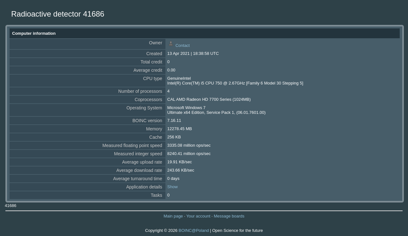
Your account (198, 216)
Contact (182, 45)
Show (172, 186)
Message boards (229, 216)
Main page (173, 216)
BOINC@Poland (193, 230)
